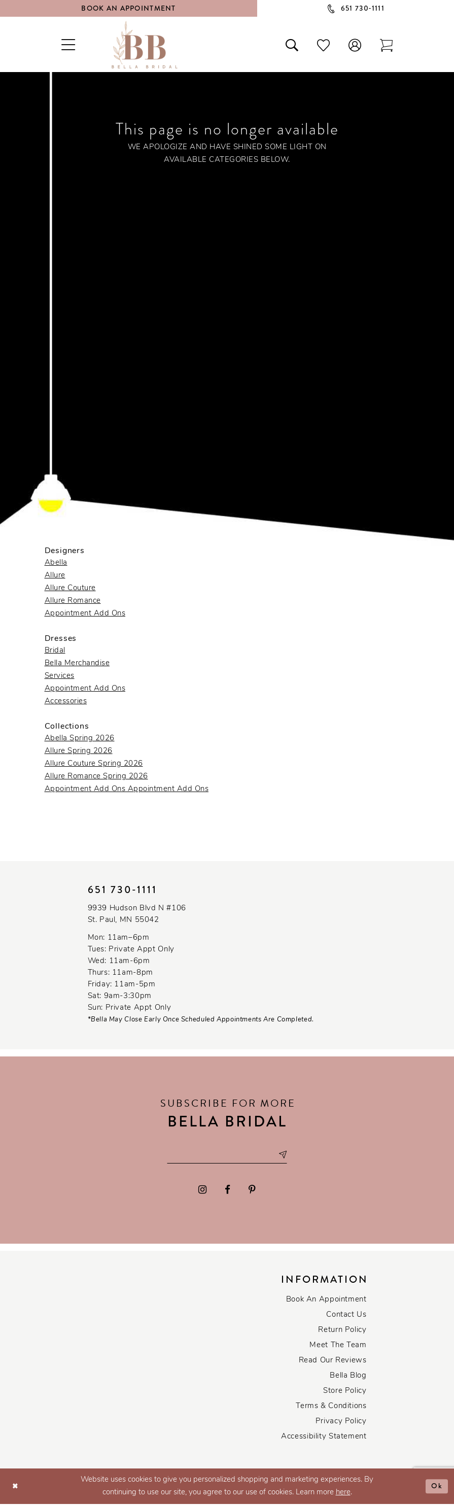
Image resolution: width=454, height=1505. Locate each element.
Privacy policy (341, 1422)
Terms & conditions (331, 1407)
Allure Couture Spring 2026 (94, 764)
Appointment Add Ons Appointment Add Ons (127, 789)
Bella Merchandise (77, 663)
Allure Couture (70, 588)
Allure (55, 575)
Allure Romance (73, 601)
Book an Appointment (326, 1301)
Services (60, 676)
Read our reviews (333, 1361)
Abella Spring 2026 (80, 738)
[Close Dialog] (15, 1487)
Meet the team (337, 1346)
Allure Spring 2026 (79, 751)
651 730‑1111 (123, 889)
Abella (56, 563)
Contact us (346, 1316)
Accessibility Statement (323, 1438)
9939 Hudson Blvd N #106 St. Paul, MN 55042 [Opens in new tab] (137, 914)
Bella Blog (348, 1377)
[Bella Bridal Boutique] (145, 45)
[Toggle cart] (386, 44)
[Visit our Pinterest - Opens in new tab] (252, 1190)
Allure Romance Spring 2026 (96, 776)
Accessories (66, 701)
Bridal (55, 651)
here (343, 1493)
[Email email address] (227, 1156)
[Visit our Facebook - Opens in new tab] (227, 1190)
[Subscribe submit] (286, 1156)
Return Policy (342, 1331)
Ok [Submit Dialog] (437, 1486)
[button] (354, 44)
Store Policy (344, 1392)
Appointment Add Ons (85, 614)
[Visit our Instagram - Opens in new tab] (202, 1190)
